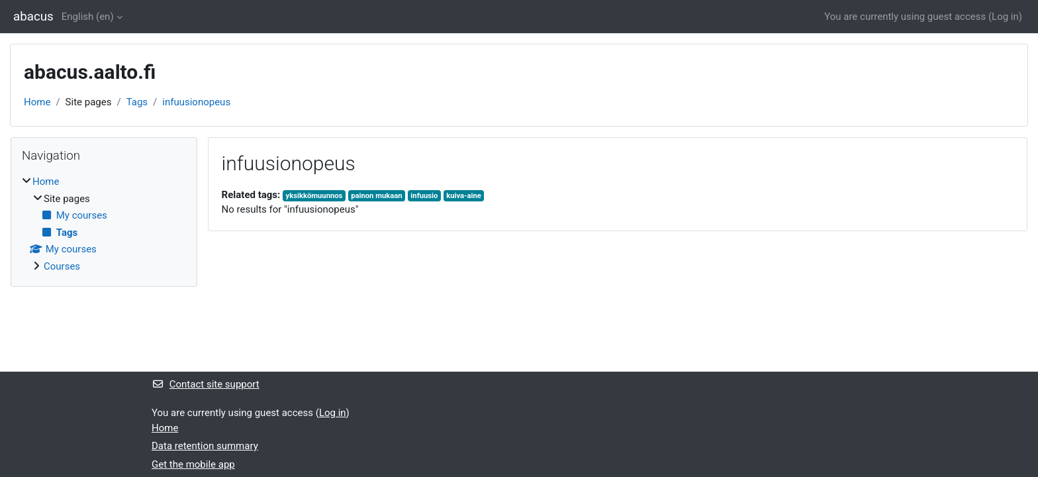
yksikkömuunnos (314, 195)
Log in (1005, 17)
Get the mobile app (193, 464)
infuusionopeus (196, 102)
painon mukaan (376, 195)
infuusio (424, 195)
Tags (137, 102)
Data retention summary (205, 446)
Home (37, 102)
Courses (62, 266)
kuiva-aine (463, 195)
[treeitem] (104, 224)
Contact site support (206, 384)
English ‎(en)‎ (88, 17)
